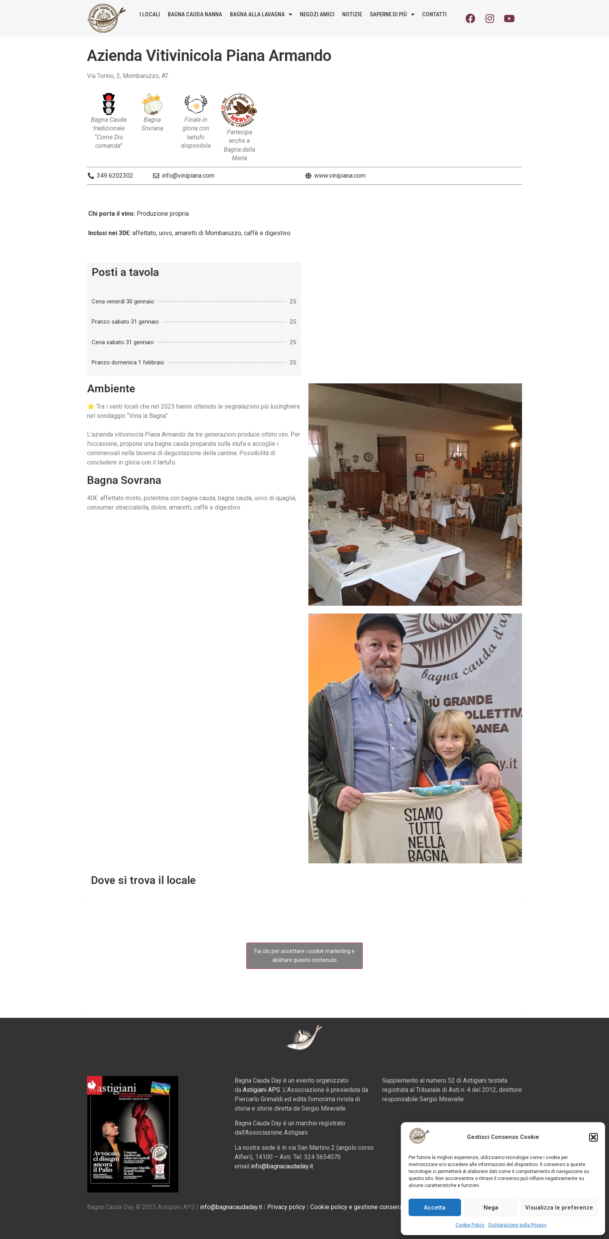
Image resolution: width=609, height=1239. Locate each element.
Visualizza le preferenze (559, 1207)
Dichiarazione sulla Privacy (517, 1225)
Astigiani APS (261, 1089)
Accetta (434, 1207)
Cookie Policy (470, 1225)
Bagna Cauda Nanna (195, 14)
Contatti (434, 14)
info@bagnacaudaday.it (282, 1166)
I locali (149, 14)
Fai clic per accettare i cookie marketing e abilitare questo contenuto (304, 955)
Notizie (352, 14)
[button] (593, 1137)
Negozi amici (317, 14)
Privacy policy (286, 1207)
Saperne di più (392, 14)
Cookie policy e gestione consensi (357, 1207)
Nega (491, 1207)
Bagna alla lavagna (261, 14)
